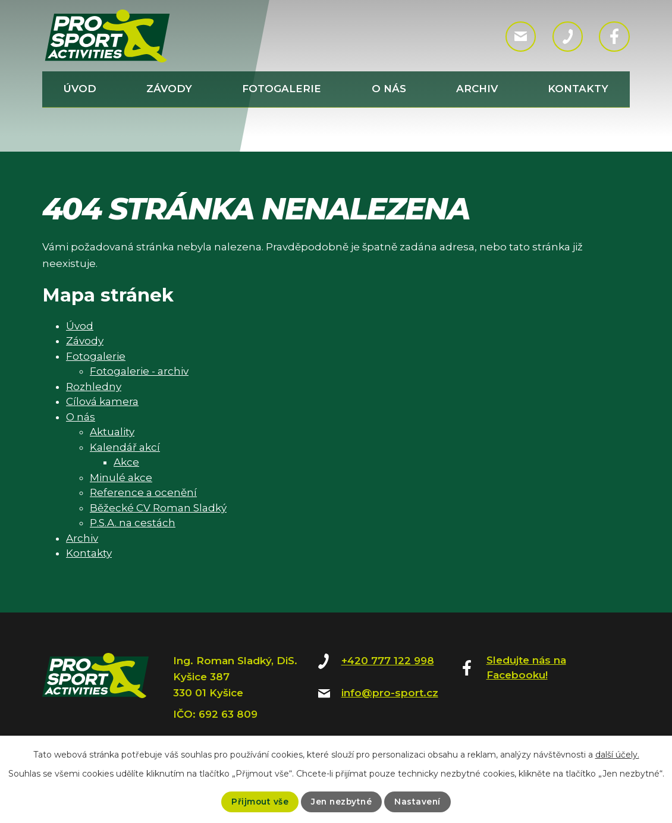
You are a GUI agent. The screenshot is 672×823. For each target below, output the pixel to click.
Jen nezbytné (341, 801)
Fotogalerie (281, 89)
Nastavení (418, 801)
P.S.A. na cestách (132, 523)
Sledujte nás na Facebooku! (526, 667)
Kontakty (578, 89)
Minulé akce (121, 477)
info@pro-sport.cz (389, 693)
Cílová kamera (102, 401)
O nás (389, 89)
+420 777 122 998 (387, 661)
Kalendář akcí (125, 447)
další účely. (617, 754)
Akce (126, 462)
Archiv (477, 89)
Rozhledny (93, 386)
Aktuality (112, 432)
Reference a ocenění (143, 492)
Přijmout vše (258, 801)
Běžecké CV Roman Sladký (158, 508)
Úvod (80, 89)
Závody (169, 89)
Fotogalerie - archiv (139, 371)
